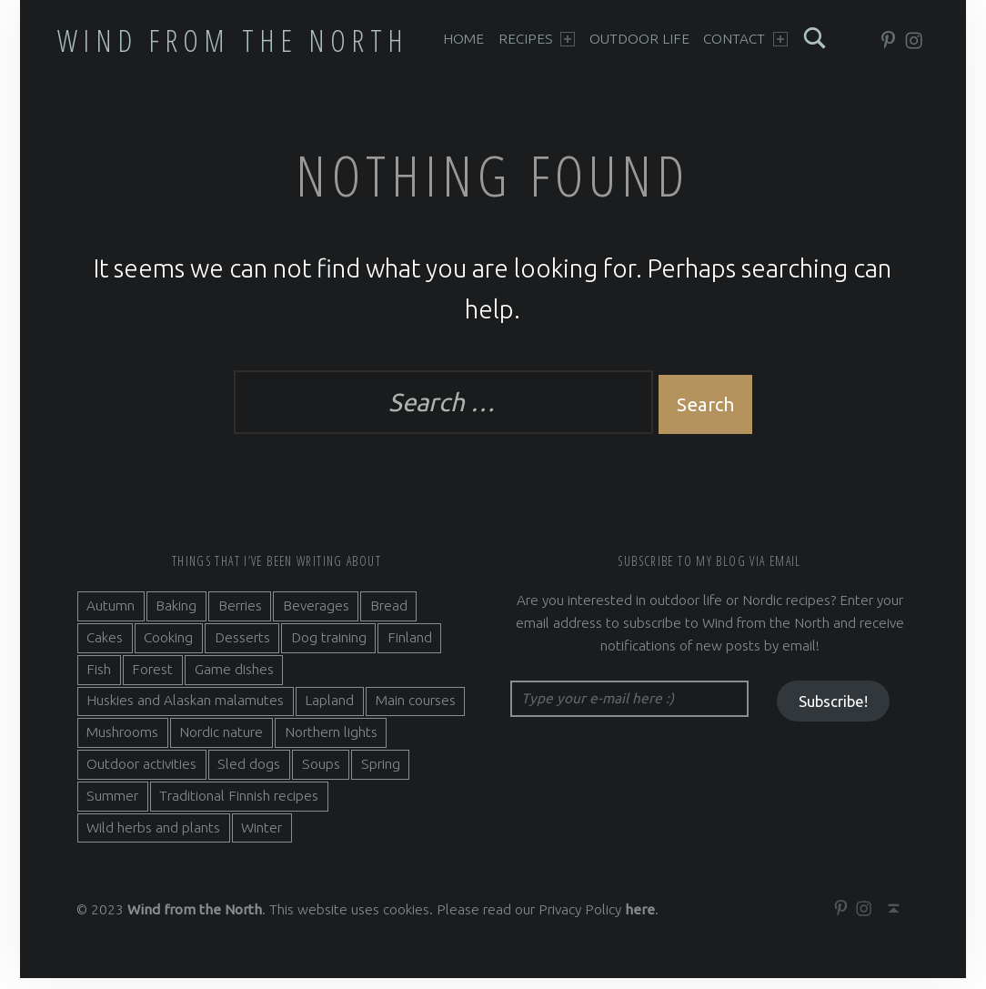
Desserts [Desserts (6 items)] (242, 648)
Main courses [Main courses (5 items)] (416, 711)
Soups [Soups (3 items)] (321, 774)
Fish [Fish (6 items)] (98, 679)
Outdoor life (639, 38)
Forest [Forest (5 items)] (152, 679)
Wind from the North (232, 40)
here (640, 920)
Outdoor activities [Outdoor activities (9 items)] (141, 774)
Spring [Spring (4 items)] (380, 774)
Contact (745, 38)
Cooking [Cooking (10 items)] (168, 648)
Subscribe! (833, 712)
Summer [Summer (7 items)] (112, 806)
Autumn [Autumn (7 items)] (110, 616)
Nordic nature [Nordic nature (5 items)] (221, 743)
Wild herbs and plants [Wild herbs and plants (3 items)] (153, 837)
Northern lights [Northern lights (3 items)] (331, 743)
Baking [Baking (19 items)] (176, 616)
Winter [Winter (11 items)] (261, 837)
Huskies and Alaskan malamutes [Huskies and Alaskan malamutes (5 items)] (185, 711)
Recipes (537, 38)
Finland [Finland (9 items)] (409, 648)
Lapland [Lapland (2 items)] (329, 711)
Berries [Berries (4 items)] (240, 616)
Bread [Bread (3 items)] (388, 616)
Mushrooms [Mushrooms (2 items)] (122, 743)
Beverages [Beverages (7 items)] (316, 616)
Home (463, 38)
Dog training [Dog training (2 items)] (329, 648)
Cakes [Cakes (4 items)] (104, 648)
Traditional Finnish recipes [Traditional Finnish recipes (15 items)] (238, 806)
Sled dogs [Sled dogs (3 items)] (248, 774)
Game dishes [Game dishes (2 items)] (234, 679)
